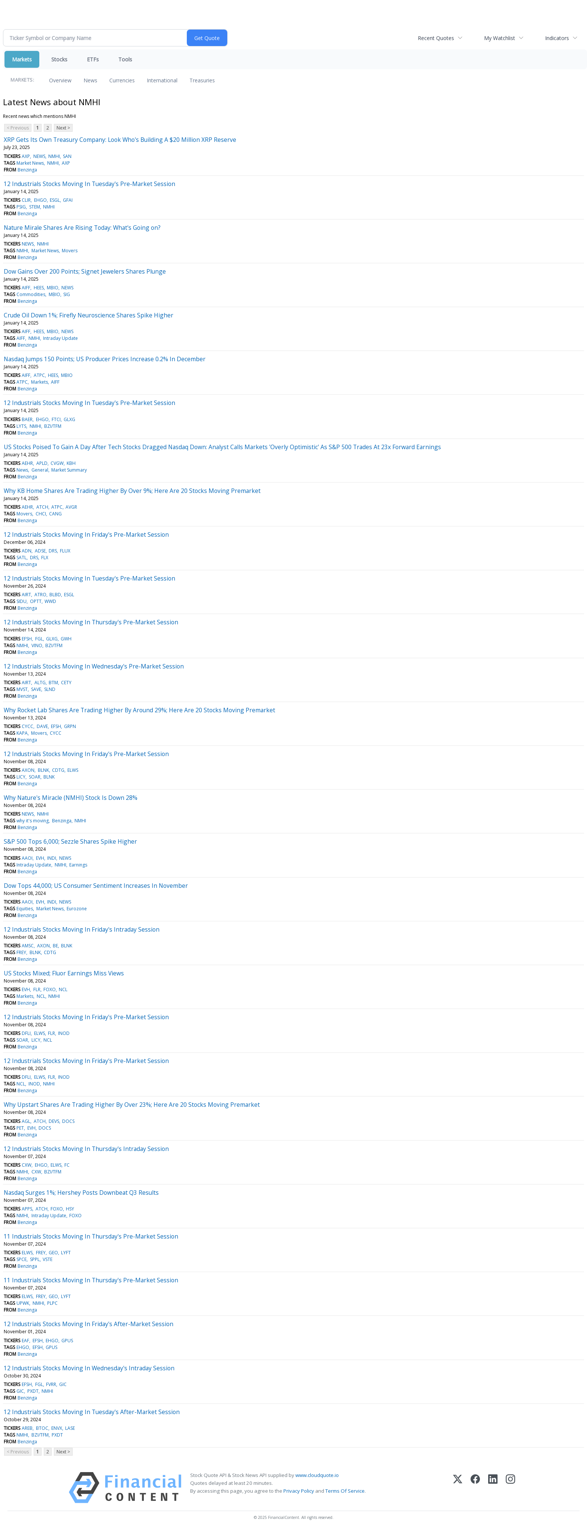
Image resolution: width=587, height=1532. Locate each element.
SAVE (36, 689)
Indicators (557, 38)
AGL (26, 1121)
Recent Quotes (436, 38)
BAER (27, 419)
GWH (66, 639)
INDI (51, 858)
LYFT (66, 1252)
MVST (22, 689)
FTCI (56, 419)
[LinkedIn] (493, 1487)
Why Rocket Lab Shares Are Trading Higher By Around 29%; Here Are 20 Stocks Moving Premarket (139, 710)
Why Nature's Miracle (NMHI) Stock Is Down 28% (70, 798)
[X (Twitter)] (457, 1487)
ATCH (42, 507)
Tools (125, 59)
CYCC (27, 726)
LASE (70, 1428)
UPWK (22, 1303)
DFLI (26, 1033)
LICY (20, 777)
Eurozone (77, 908)
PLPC (52, 1303)
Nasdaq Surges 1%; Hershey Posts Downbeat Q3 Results (81, 1192)
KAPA (22, 733)
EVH (40, 858)
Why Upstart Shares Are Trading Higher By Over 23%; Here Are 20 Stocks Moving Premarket (132, 1104)
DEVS (54, 1121)
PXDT (33, 1391)
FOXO (49, 989)
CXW (26, 1165)
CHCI (41, 514)
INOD (64, 1033)
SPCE (21, 1259)
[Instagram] (510, 1487)
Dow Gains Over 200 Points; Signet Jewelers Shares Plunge (85, 271)
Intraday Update (60, 338)
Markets (22, 59)
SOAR (34, 777)
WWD (50, 601)
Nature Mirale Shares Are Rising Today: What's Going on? (82, 227)
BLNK (43, 770)
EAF (25, 1340)
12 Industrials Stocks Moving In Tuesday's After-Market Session (92, 1412)
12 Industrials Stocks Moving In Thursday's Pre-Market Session (91, 622)
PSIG (21, 207)
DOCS (68, 1121)
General (39, 470)
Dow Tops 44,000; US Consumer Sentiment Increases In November (96, 885)
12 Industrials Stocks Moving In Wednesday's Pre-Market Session (94, 666)
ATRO (40, 594)
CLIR (26, 200)
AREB (27, 1428)
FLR (36, 989)
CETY (66, 682)
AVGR (71, 507)
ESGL (55, 200)
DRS (53, 551)
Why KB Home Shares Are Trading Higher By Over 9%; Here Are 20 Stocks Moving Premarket (132, 491)
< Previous (18, 128)
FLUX (65, 551)
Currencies (122, 80)
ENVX (56, 1428)
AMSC (28, 945)
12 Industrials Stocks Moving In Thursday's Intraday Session (86, 1149)
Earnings (78, 865)
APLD (42, 463)
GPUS (67, 1340)
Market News (30, 163)
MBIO (52, 287)
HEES (39, 287)
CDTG (58, 770)
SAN (67, 156)
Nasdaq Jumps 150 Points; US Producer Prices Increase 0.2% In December (105, 359)
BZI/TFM (52, 426)
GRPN (70, 726)
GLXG (69, 419)
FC (67, 1165)
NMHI (54, 156)
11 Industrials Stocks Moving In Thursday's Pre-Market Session (91, 1236)
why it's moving (32, 820)
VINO (36, 645)
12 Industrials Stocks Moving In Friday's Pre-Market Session (86, 534)
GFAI (68, 200)
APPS (27, 1209)
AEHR (27, 463)
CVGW (57, 463)
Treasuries (202, 80)
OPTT (36, 601)
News (90, 80)
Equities (24, 908)
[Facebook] (475, 1487)
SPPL (35, 1259)
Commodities (30, 294)
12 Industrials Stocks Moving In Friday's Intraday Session (81, 929)
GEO (53, 1252)
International (162, 80)
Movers (69, 250)
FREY (21, 952)
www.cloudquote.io (317, 1475)
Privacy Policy (298, 1490)
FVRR (51, 1384)
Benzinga (27, 170)
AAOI (27, 858)
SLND (49, 689)
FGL (39, 639)
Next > (63, 128)
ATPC (39, 375)
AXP (26, 156)
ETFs (93, 59)
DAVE (42, 726)
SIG (66, 294)
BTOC (42, 1428)
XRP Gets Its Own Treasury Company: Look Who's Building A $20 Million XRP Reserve (120, 139)
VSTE (47, 1259)
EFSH (27, 639)
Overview (60, 80)
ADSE (40, 551)
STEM (34, 207)
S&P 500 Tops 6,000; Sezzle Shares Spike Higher (70, 841)
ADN (26, 551)
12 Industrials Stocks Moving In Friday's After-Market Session (88, 1324)
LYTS (21, 426)
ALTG (40, 682)
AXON (28, 770)
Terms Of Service (345, 1490)
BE (55, 945)
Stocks (59, 59)
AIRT (26, 594)
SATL (21, 557)
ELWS (72, 770)
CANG (55, 514)
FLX (44, 557)
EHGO (40, 200)
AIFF (26, 287)
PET (20, 1128)
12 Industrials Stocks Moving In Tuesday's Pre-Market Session (89, 184)
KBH (71, 463)
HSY (70, 1209)
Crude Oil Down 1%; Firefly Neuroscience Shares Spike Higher (88, 315)
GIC (63, 1384)
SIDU (21, 601)
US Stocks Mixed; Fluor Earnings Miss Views (64, 973)
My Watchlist (499, 38)
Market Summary (69, 470)
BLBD (55, 594)
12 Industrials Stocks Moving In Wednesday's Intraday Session (89, 1368)
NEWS (39, 156)
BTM (53, 682)
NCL (63, 989)
